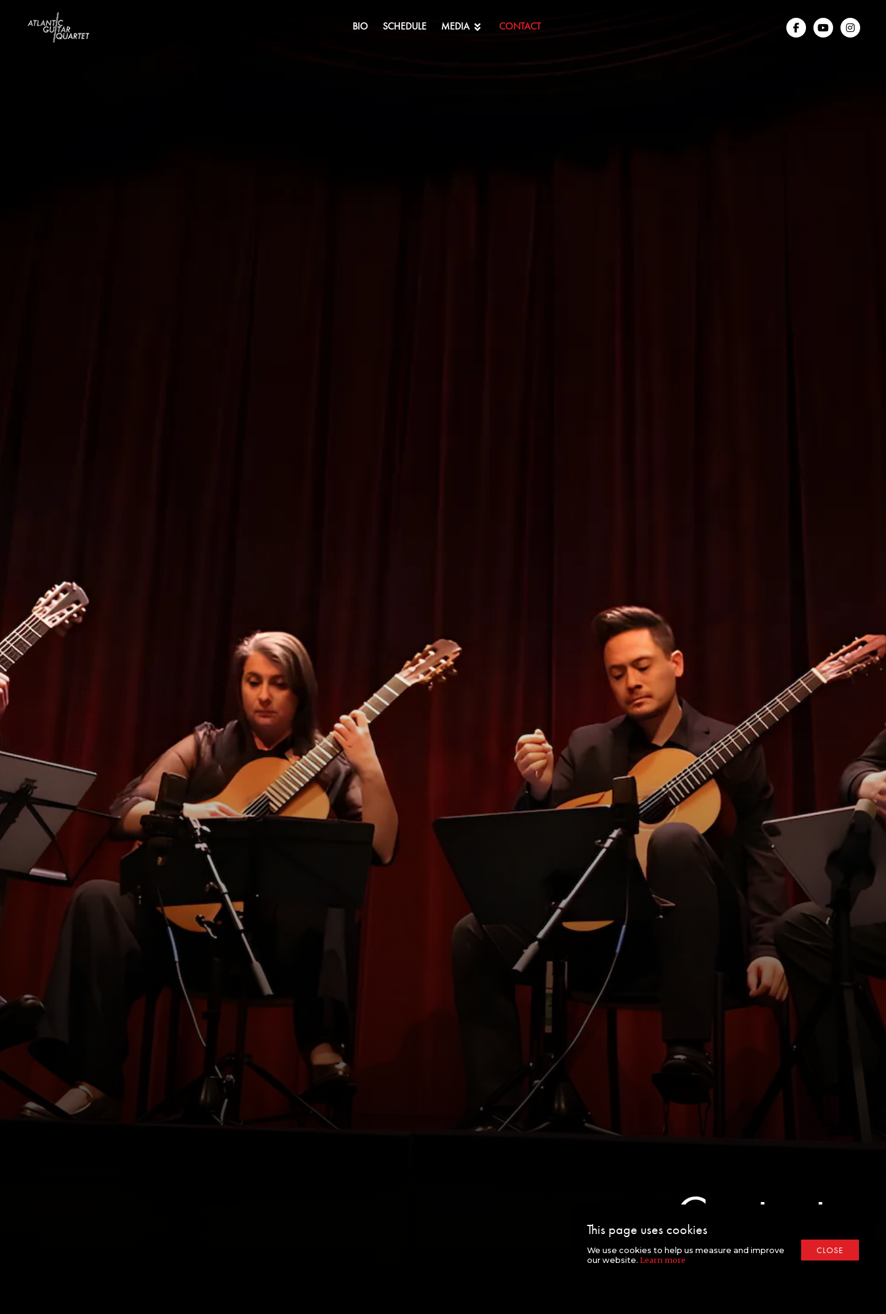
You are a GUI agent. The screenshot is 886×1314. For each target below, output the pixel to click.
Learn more (662, 1260)
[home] (58, 27)
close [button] (830, 1250)
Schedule (404, 26)
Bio (360, 26)
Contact (520, 26)
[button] (463, 27)
